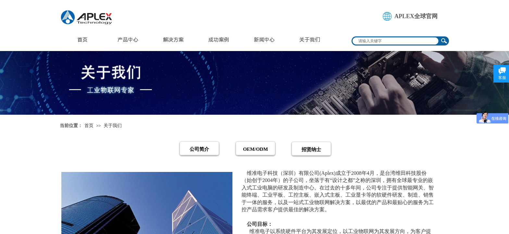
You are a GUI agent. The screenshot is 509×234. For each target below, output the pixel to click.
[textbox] (396, 41)
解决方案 (173, 40)
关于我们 (309, 40)
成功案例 (218, 40)
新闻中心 (264, 40)
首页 (82, 40)
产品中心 (128, 40)
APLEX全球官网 (416, 16)
